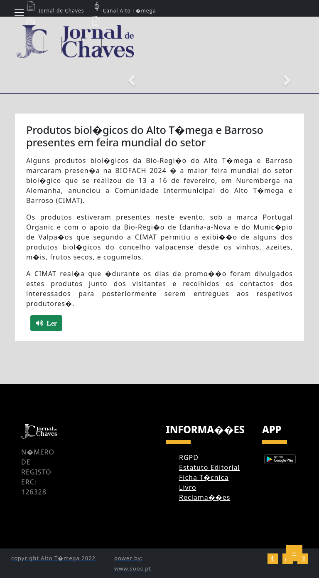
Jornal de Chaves (54, 10)
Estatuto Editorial (209, 467)
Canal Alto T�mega (123, 10)
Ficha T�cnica (203, 477)
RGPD (189, 457)
